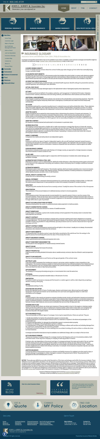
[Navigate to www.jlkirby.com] (97, 28)
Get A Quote (6, 424)
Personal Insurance (32, 421)
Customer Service (20, 421)
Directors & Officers (45, 423)
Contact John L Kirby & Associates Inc (51, 61)
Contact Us (18, 424)
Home (4, 421)
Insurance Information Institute (66, 373)
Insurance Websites (45, 371)
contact (30, 369)
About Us (5, 423)
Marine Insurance (32, 424)
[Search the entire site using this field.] (88, 2)
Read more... (40, 393)
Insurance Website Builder (72, 371)
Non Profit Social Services (47, 421)
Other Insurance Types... (46, 424)
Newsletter (18, 423)
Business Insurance (32, 423)
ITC (78, 373)
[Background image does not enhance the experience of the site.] (11, 35)
